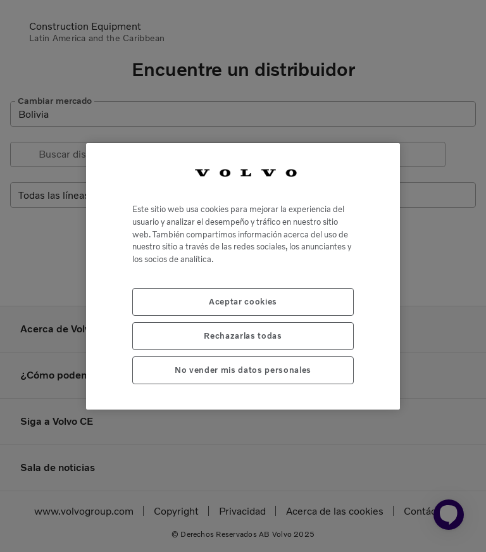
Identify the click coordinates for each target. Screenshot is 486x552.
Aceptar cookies (243, 301)
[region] (243, 276)
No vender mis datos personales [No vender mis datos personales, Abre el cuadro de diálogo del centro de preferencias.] (243, 370)
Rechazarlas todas (243, 336)
